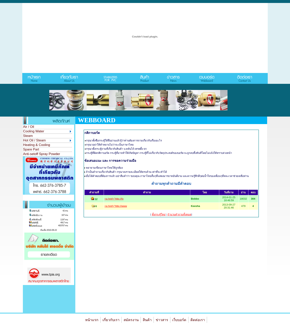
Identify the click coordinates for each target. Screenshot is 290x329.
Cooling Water (47, 131)
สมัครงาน (131, 320)
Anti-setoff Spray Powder (41, 154)
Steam (28, 136)
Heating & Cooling (36, 145)
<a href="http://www (115, 206)
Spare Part (31, 149)
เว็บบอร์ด (179, 320)
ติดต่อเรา (197, 320)
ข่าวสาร (162, 320)
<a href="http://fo (113, 198)
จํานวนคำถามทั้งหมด (179, 214)
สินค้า (147, 320)
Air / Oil (28, 127)
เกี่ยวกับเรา (111, 320)
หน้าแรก (91, 320)
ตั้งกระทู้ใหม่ (159, 214)
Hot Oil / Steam (47, 140)
